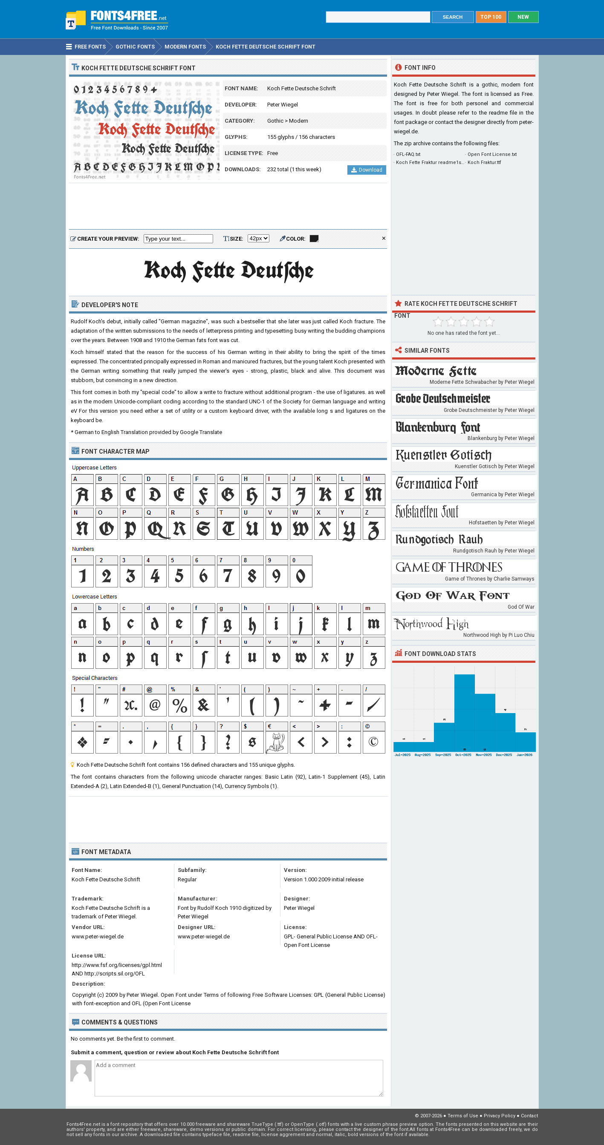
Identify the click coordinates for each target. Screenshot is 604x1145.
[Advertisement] (228, 206)
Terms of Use (463, 1116)
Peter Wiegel (282, 104)
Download (366, 170)
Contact (529, 1116)
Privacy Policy (499, 1116)
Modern (298, 121)
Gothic (275, 121)
